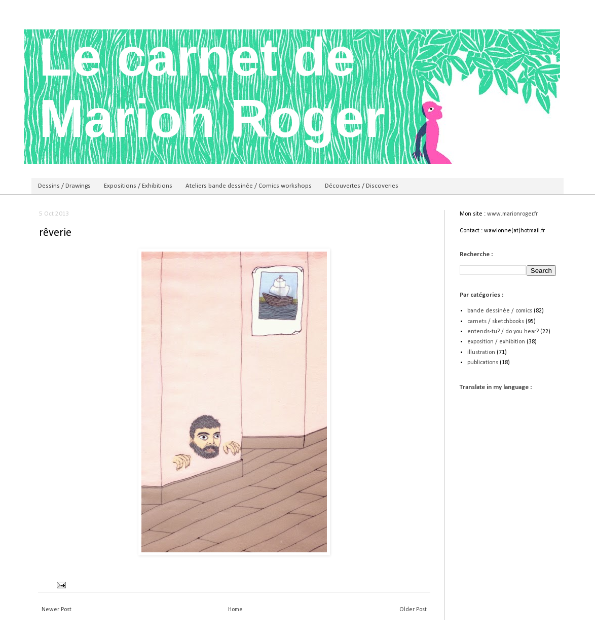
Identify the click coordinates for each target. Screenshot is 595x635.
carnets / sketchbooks (495, 322)
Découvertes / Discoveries (361, 186)
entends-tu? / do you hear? (503, 332)
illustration (481, 352)
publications (482, 363)
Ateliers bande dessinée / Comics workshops (248, 186)
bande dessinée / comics (499, 311)
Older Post (413, 610)
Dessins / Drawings (64, 186)
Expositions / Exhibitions (138, 186)
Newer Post (56, 610)
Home (235, 610)
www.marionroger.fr (512, 214)
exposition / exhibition (496, 342)
